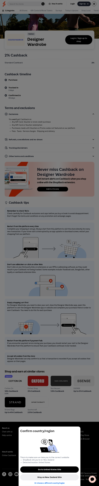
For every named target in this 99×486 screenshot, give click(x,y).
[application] (92, 479)
